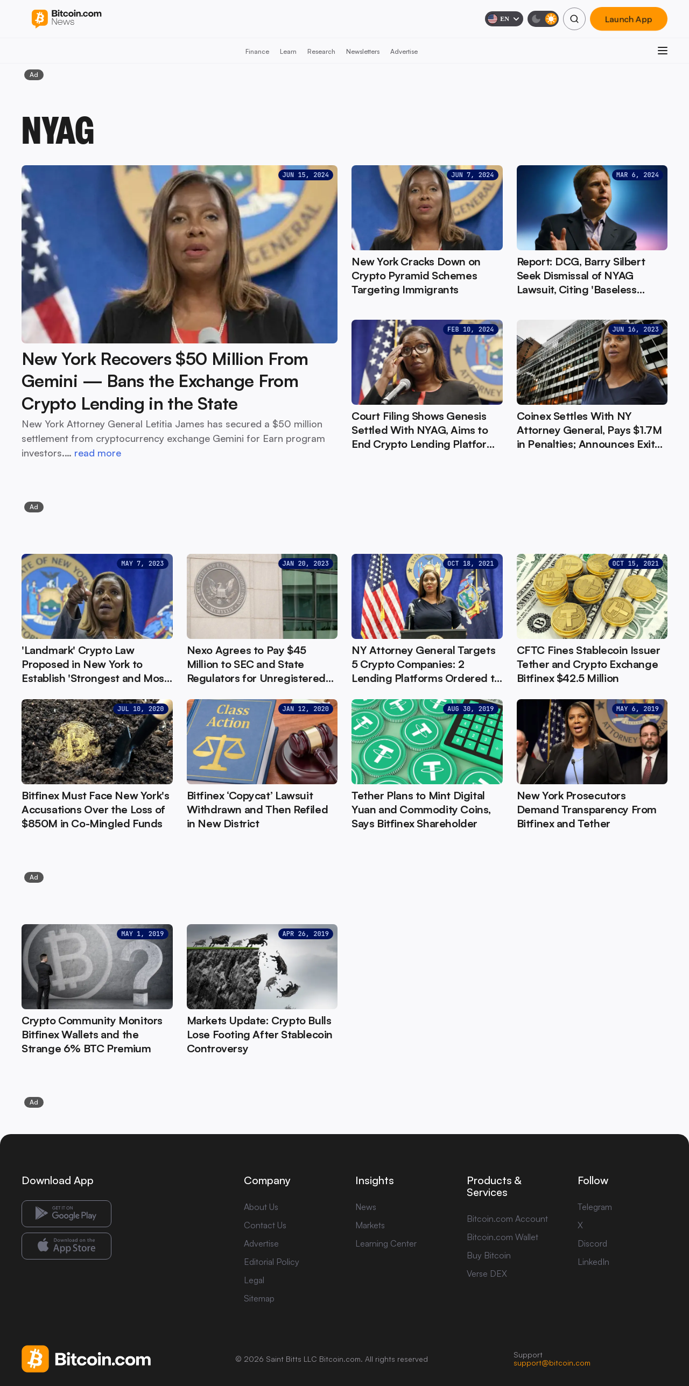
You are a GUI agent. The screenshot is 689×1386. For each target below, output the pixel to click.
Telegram (595, 1206)
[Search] (574, 19)
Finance (257, 51)
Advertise (404, 51)
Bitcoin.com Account (507, 1218)
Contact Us (265, 1225)
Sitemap (259, 1298)
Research (321, 51)
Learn (288, 51)
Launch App (628, 18)
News (365, 1206)
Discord (592, 1243)
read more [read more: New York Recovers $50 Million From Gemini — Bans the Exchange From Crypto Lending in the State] (97, 453)
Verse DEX (487, 1273)
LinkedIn (593, 1261)
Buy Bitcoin (489, 1255)
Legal (254, 1280)
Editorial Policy (271, 1261)
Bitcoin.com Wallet (502, 1237)
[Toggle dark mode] (543, 19)
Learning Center (386, 1243)
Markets (370, 1225)
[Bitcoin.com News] (66, 19)
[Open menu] (662, 50)
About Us (261, 1206)
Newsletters (362, 51)
